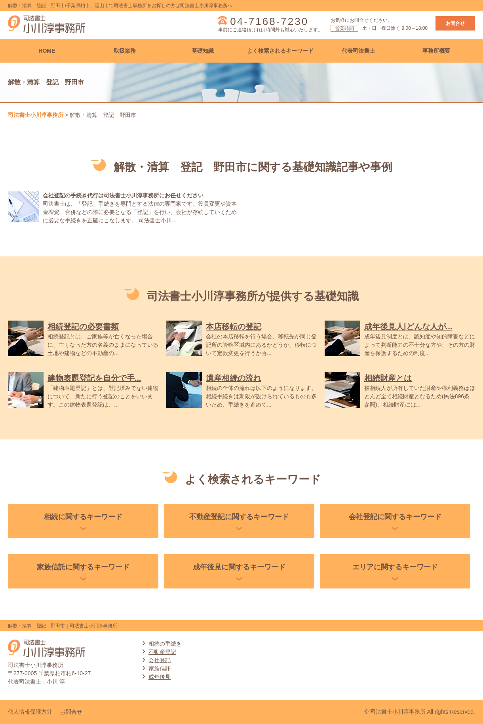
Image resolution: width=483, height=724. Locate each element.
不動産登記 (162, 652)
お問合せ (455, 23)
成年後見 (159, 677)
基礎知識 (203, 51)
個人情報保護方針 (30, 712)
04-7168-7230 (269, 21)
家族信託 (159, 668)
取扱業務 (125, 51)
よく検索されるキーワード (280, 51)
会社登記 (159, 660)
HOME (46, 51)
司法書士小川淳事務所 (35, 115)
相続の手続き (165, 643)
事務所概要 (436, 51)
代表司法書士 (358, 51)
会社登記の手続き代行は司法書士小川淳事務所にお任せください (123, 195)
